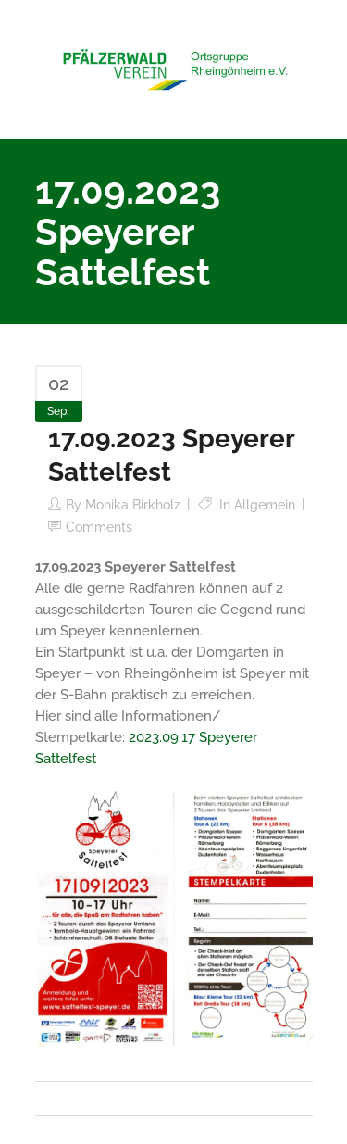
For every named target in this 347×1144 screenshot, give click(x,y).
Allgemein (264, 504)
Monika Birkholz (132, 504)
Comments (99, 527)
